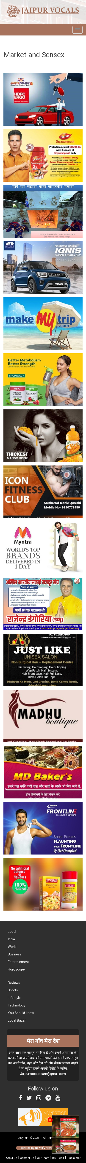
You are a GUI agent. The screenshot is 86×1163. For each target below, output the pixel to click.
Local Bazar (16, 1020)
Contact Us (27, 1158)
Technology (16, 1005)
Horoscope (16, 969)
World (12, 947)
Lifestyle (14, 998)
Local (11, 932)
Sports (12, 990)
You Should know (20, 1013)
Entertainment (18, 962)
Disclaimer (73, 1158)
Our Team (43, 1158)
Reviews (13, 983)
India (11, 939)
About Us (11, 1158)
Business (14, 954)
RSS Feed (58, 1158)
